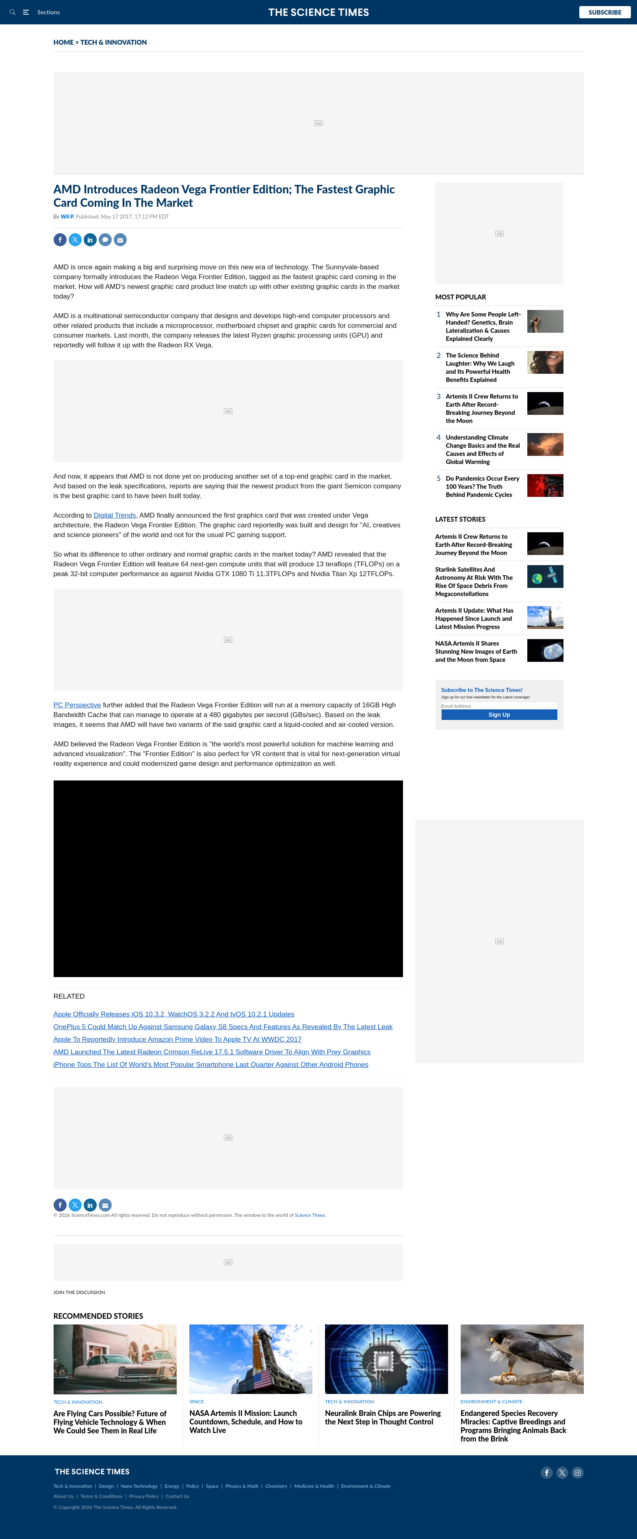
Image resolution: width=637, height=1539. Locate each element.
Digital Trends (115, 515)
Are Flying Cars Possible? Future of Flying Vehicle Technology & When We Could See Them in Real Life (110, 1422)
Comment (105, 239)
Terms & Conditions (101, 1496)
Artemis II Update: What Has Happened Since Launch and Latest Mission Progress (475, 618)
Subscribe (605, 12)
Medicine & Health (314, 1486)
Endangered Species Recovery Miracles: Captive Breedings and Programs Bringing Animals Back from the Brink (513, 1426)
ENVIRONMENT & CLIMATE (491, 1401)
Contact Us (177, 1496)
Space (212, 1486)
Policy (192, 1486)
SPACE (196, 1401)
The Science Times (319, 12)
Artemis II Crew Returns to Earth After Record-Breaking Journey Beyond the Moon (474, 544)
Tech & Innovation (73, 1486)
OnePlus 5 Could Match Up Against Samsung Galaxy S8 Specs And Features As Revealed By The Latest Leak (223, 1027)
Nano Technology (139, 1486)
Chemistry (276, 1486)
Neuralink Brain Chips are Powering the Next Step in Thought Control (383, 1417)
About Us (64, 1496)
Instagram (578, 1473)
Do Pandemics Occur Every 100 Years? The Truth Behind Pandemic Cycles (483, 486)
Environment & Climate (366, 1486)
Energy (172, 1486)
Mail (120, 239)
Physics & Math (241, 1486)
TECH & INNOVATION (113, 42)
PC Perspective (77, 705)
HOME (64, 42)
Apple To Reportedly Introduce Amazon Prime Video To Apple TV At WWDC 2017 (178, 1039)
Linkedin (90, 239)
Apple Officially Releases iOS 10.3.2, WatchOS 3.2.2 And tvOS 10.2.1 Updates (174, 1014)
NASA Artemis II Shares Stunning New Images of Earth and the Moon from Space (477, 651)
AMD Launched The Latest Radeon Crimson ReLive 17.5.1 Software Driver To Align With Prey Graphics (212, 1052)
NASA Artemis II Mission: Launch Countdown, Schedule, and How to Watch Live (245, 1422)
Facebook (60, 239)
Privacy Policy (143, 1496)
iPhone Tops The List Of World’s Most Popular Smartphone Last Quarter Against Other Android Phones (211, 1065)
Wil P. (68, 216)
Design (106, 1486)
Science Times (310, 1215)
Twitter (75, 239)
